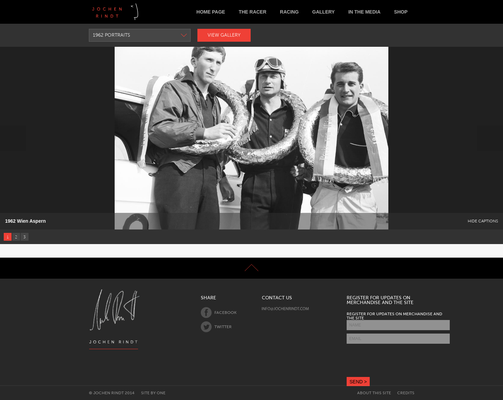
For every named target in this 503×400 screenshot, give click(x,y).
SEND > (358, 381)
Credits (405, 393)
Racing (289, 12)
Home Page (210, 12)
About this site (374, 393)
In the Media (364, 12)
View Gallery (224, 35)
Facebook (218, 312)
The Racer (253, 12)
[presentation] (398, 360)
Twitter (216, 326)
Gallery (323, 12)
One (161, 393)
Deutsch (149, 11)
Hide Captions (483, 221)
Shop (401, 12)
